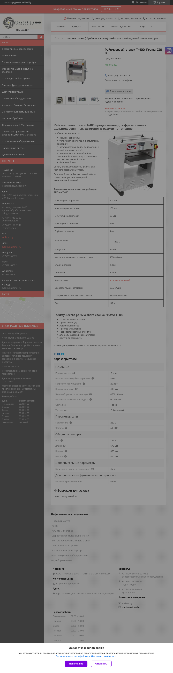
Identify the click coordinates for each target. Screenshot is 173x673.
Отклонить (101, 663)
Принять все (76, 663)
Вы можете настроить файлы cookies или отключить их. (85, 656)
